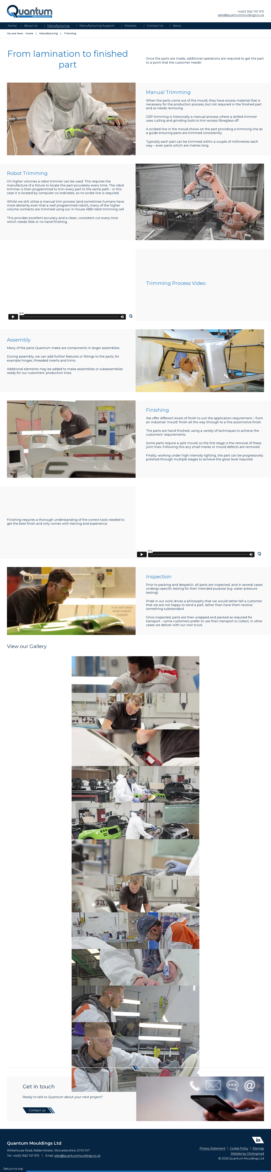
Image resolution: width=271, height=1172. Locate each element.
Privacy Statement (212, 1148)
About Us (30, 25)
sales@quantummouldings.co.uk (241, 15)
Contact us (37, 1110)
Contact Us (155, 25)
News (177, 25)
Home (12, 25)
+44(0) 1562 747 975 (250, 11)
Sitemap (258, 1148)
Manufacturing (58, 25)
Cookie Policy (239, 1148)
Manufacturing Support (97, 25)
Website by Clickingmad (247, 1153)
